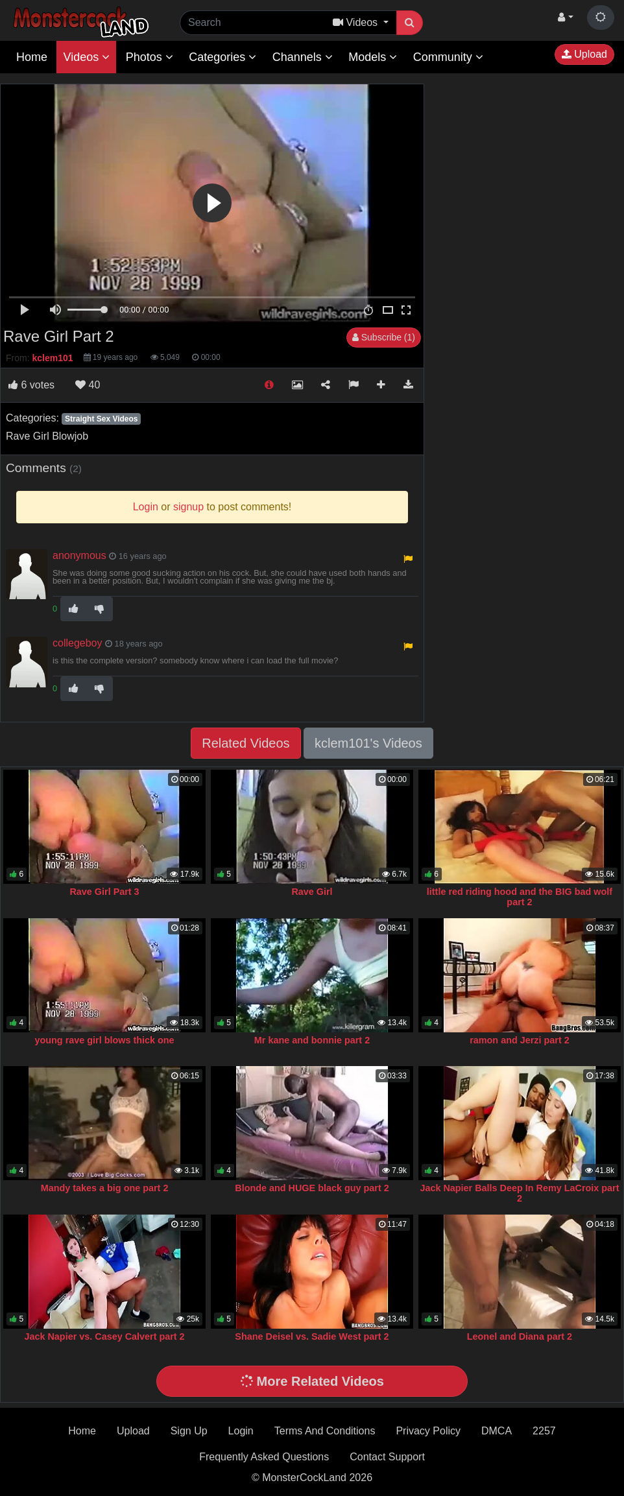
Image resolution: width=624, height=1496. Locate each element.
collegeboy (77, 642)
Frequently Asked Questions (264, 1456)
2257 (544, 1430)
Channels (302, 57)
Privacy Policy (428, 1430)
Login (241, 1430)
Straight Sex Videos (101, 418)
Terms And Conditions (325, 1430)
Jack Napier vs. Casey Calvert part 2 (104, 1336)
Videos (86, 57)
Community (448, 57)
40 (87, 384)
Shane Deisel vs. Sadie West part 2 (312, 1336)
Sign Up (189, 1430)
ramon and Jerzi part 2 (520, 1040)
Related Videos (245, 743)
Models (372, 57)
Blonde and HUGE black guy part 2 (312, 1188)
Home (31, 57)
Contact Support (387, 1456)
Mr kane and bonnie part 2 (312, 1040)
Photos (149, 57)
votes (31, 384)
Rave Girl (311, 891)
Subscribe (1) (383, 337)
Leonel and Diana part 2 (519, 1336)
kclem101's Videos (368, 743)
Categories (222, 57)
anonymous (79, 555)
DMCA (496, 1430)
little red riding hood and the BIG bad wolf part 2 (519, 896)
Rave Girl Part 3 (104, 891)
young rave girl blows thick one (104, 1040)
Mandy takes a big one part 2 (105, 1188)
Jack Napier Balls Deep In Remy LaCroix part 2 (519, 1193)
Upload (584, 54)
